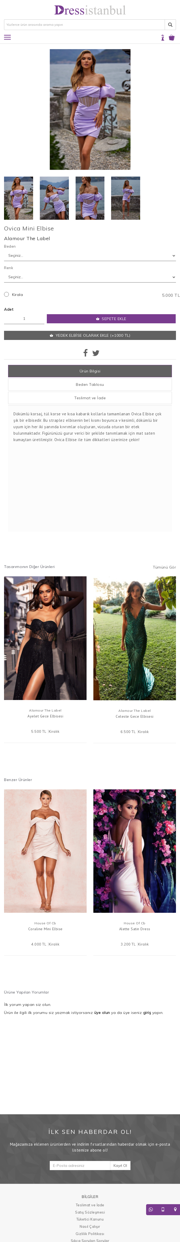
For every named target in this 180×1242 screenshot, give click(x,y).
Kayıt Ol (120, 1165)
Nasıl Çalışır (90, 1226)
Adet (8, 309)
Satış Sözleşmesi (90, 1212)
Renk (8, 268)
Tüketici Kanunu (90, 1219)
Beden (10, 246)
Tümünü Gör (164, 567)
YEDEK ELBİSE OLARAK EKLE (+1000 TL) (90, 335)
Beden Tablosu (90, 384)
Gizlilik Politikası (90, 1234)
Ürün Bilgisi (90, 371)
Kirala (17, 294)
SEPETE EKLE (111, 318)
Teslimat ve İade (90, 397)
